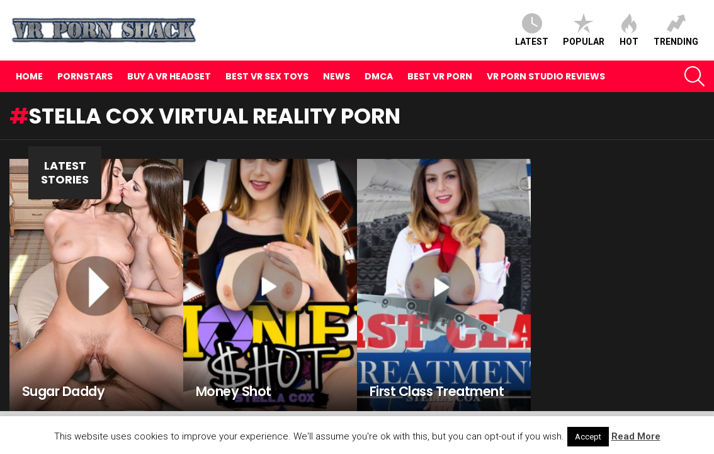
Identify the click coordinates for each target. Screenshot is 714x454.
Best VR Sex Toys (267, 76)
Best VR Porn (439, 76)
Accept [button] (588, 436)
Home (29, 76)
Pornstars (85, 76)
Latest (531, 30)
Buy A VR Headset (169, 76)
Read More (635, 436)
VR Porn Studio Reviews (546, 76)
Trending (676, 30)
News (336, 76)
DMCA (379, 76)
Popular (583, 30)
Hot (629, 30)
